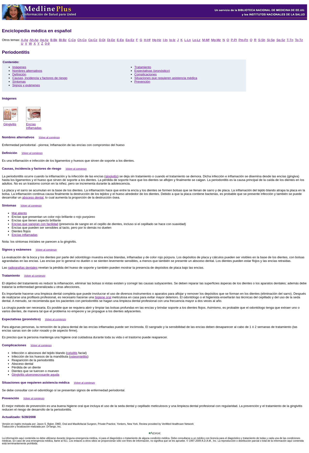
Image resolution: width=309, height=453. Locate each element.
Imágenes (19, 67)
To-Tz (299, 40)
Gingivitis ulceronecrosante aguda (35, 374)
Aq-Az (44, 40)
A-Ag (24, 40)
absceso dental (32, 197)
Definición (19, 74)
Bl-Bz (62, 40)
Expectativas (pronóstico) (152, 71)
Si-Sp (271, 40)
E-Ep (120, 40)
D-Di (102, 40)
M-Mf (205, 40)
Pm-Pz (243, 40)
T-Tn (290, 40)
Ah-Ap (33, 40)
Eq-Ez (130, 40)
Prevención (142, 81)
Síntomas (19, 81)
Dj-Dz (111, 40)
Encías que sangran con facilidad (35, 224)
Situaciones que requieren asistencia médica (165, 78)
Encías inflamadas (24, 235)
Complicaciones (145, 74)
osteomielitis (78, 356)
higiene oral (103, 297)
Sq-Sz (280, 40)
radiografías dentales (22, 267)
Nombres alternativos (27, 71)
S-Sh (261, 40)
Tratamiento (142, 67)
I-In (165, 40)
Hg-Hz (156, 40)
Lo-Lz (196, 40)
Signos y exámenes (26, 85)
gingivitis (111, 176)
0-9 (47, 43)
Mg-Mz (216, 40)
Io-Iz (172, 40)
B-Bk (53, 40)
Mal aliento (19, 213)
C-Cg (72, 40)
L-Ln (187, 40)
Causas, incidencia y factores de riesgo (39, 78)
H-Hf (147, 40)
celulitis (72, 353)
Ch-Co (82, 40)
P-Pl (234, 40)
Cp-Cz (92, 40)
